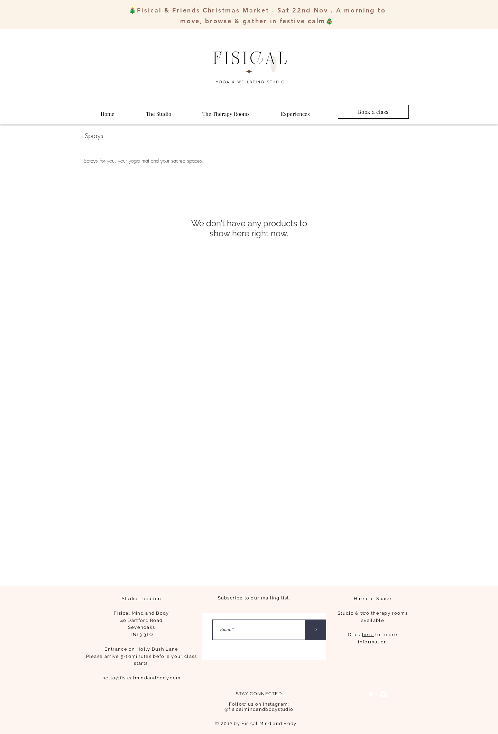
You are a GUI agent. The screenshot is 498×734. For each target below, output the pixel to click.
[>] (315, 630)
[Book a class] (373, 112)
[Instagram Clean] (383, 694)
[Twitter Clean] (371, 694)
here (368, 634)
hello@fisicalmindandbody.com (141, 677)
